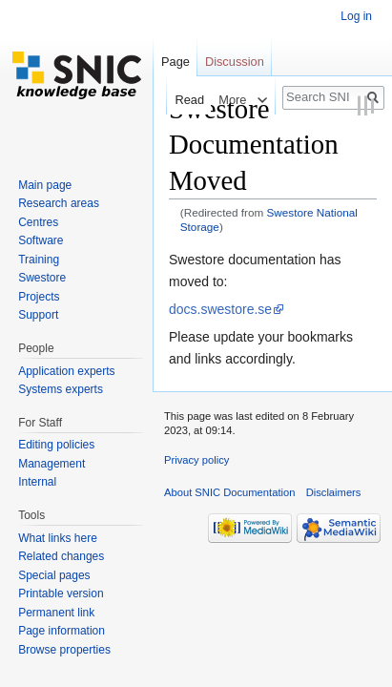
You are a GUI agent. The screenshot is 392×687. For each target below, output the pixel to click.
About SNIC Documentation (229, 492)
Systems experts (60, 389)
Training (38, 259)
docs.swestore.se (220, 309)
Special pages (54, 575)
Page (175, 61)
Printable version (60, 593)
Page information (61, 630)
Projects (38, 296)
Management (51, 463)
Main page (45, 185)
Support (38, 315)
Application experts (66, 371)
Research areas (58, 203)
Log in (356, 16)
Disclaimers (333, 492)
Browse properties (64, 649)
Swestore (42, 277)
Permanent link (56, 612)
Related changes (61, 556)
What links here (57, 538)
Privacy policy (196, 460)
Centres (38, 222)
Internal (37, 482)
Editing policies (56, 444)
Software (40, 240)
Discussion (234, 61)
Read (184, 100)
